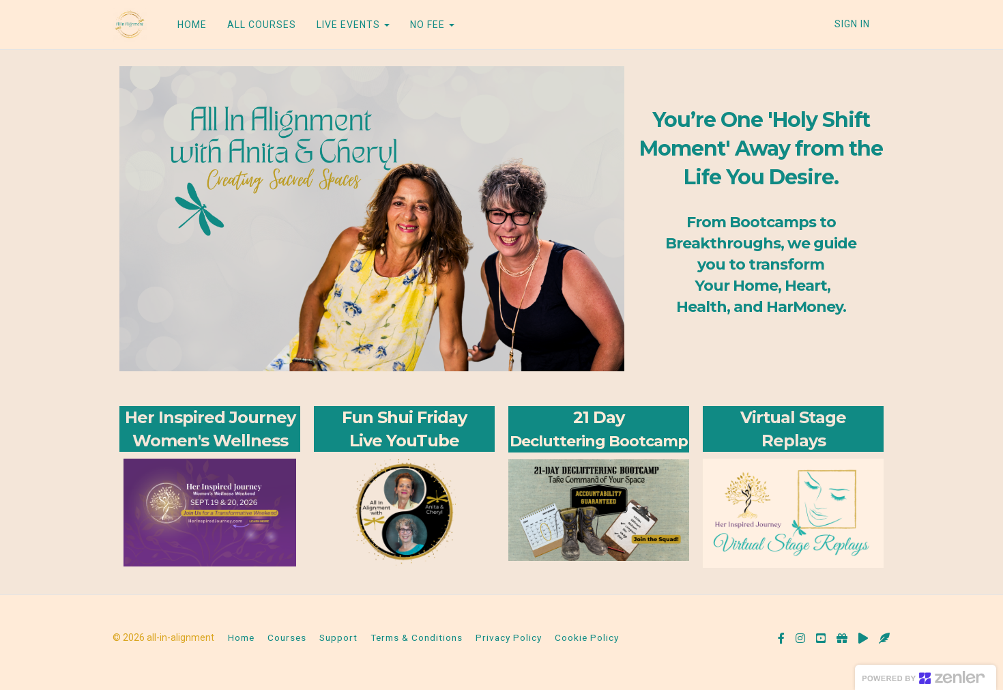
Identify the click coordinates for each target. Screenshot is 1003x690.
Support (338, 637)
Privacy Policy (509, 637)
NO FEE (432, 24)
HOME (192, 24)
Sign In (852, 23)
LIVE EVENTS (353, 24)
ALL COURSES (261, 24)
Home (241, 637)
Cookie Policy (587, 637)
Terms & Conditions (416, 637)
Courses (286, 637)
